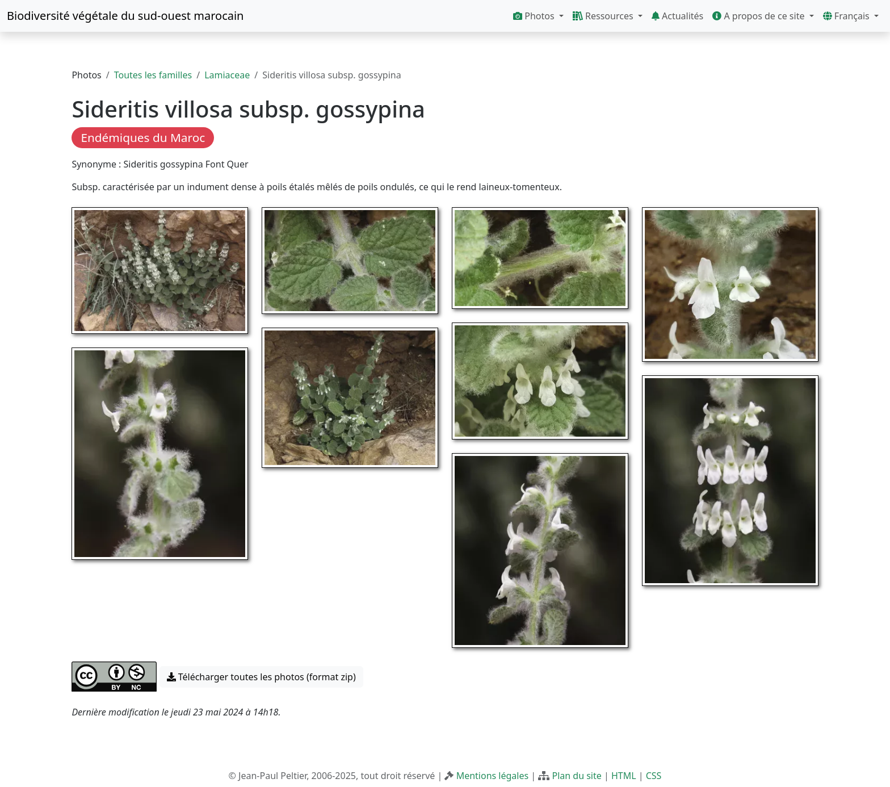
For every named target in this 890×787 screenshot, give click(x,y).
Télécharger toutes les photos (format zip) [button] (261, 677)
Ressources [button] (604, 16)
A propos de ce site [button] (759, 16)
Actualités (677, 16)
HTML (623, 775)
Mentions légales (492, 775)
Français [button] (847, 16)
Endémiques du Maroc (143, 137)
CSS (654, 775)
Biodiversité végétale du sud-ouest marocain (125, 15)
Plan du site (576, 775)
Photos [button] (535, 16)
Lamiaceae (227, 75)
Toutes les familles (153, 75)
